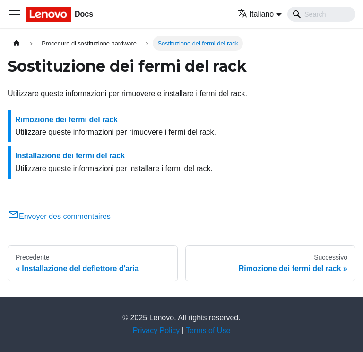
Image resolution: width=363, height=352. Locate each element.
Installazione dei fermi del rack (70, 156)
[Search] (321, 14)
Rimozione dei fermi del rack (66, 120)
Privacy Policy (156, 330)
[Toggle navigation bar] (15, 14)
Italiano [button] (256, 14)
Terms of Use (208, 330)
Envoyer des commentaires (59, 216)
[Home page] (17, 43)
